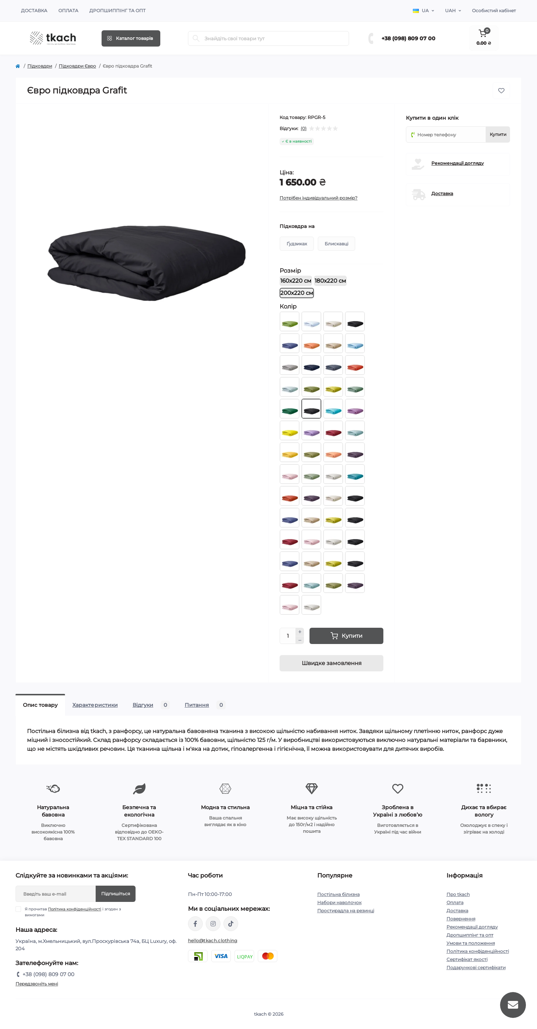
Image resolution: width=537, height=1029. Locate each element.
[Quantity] (288, 636)
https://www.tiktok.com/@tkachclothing (230, 924)
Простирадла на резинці (345, 910)
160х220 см (295, 280)
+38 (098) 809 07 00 (408, 38)
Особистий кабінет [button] (494, 10)
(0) (304, 128)
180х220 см (330, 280)
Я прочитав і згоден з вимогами (73, 911)
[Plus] (300, 632)
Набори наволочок (339, 902)
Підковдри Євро (77, 66)
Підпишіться (115, 893)
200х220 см (296, 292)
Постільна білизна (338, 894)
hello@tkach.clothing (212, 940)
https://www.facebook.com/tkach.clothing (195, 924)
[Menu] (131, 38)
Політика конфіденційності (74, 909)
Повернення (461, 918)
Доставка (34, 10)
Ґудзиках (297, 243)
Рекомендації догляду (457, 163)
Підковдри (39, 66)
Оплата (68, 10)
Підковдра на (297, 226)
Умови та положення (471, 943)
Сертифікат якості (467, 959)
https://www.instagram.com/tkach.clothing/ (213, 924)
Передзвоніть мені (37, 984)
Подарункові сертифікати (476, 967)
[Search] (196, 38)
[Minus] (300, 640)
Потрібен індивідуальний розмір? (319, 198)
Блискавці (336, 243)
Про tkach (458, 894)
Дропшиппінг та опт (117, 10)
